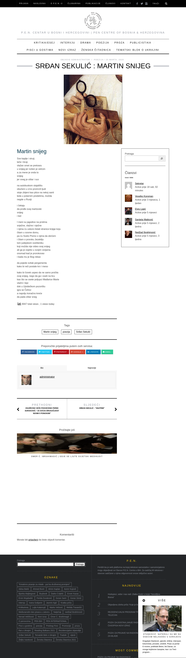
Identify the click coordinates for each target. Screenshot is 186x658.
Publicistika (140, 42)
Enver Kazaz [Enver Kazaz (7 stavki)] (73, 540)
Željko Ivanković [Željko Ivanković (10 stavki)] (26, 586)
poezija (66, 332)
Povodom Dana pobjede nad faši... (113, 614)
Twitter (44, 352)
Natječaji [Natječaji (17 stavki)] (57, 558)
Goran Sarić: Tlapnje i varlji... (111, 620)
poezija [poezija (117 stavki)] (39, 572)
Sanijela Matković (144, 219)
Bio (41, 368)
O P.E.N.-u (57, 3)
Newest (127, 177)
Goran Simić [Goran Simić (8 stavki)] (75, 544)
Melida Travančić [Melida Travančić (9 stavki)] (74, 553)
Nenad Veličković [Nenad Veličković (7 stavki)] (26, 563)
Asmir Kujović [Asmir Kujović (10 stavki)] (70, 535)
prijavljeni (33, 486)
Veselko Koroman (144, 196)
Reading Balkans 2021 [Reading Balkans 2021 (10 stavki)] (44, 576)
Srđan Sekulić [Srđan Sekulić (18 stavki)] (25, 581)
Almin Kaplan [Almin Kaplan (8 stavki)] (54, 535)
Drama (85, 42)
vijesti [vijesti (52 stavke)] (72, 581)
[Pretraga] (162, 158)
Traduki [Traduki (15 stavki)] (63, 581)
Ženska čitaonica (96, 50)
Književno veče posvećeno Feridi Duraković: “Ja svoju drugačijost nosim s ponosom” (42, 408)
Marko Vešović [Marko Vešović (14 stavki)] (56, 553)
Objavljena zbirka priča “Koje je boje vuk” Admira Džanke (133, 551)
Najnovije (92, 368)
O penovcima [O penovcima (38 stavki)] (24, 567)
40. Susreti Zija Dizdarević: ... (111, 609)
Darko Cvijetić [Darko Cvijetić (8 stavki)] (57, 540)
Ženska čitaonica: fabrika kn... (111, 637)
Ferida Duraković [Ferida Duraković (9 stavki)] (44, 544)
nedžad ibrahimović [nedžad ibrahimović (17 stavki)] (73, 558)
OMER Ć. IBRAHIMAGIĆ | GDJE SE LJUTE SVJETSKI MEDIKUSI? (67, 459)
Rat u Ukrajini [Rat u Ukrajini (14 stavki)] (25, 576)
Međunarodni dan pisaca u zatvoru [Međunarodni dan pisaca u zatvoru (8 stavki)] (34, 558)
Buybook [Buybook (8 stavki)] (43, 540)
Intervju (67, 42)
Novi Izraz (67, 50)
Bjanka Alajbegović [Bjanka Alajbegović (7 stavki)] (27, 540)
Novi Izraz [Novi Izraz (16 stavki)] (42, 563)
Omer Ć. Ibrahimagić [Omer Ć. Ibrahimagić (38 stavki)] (60, 563)
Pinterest (60, 352)
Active (131, 177)
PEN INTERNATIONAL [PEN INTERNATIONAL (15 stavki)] (56, 567)
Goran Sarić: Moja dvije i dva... (111, 626)
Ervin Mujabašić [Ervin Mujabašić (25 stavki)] (26, 544)
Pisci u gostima (40, 50)
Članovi (110, 3)
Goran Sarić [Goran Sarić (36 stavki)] (61, 544)
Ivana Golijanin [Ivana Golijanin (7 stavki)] (35, 549)
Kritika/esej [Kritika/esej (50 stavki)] (23, 553)
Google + (77, 352)
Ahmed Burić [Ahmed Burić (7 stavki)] (38, 535)
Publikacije (93, 3)
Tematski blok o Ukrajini (137, 50)
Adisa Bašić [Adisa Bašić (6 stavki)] (24, 535)
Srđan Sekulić (83, 332)
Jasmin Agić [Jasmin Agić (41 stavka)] (51, 549)
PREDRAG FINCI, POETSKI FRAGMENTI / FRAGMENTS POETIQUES (32, 459)
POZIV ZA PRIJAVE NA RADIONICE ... (115, 603)
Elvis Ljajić (140, 209)
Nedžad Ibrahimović (145, 232)
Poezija (102, 42)
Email (107, 352)
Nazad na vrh (155, 652)
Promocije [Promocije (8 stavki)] (66, 572)
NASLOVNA (39, 3)
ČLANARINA (74, 3)
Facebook (28, 352)
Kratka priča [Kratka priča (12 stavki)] (66, 549)
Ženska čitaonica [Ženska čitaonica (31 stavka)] (44, 586)
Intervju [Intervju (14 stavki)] (22, 549)
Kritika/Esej (44, 42)
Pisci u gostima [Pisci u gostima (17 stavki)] (25, 572)
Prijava (24, 3)
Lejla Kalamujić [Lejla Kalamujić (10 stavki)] (39, 553)
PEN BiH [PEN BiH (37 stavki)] (38, 567)
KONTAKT (126, 3)
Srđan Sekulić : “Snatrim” (92, 406)
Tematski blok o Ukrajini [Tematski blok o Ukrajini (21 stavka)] (45, 581)
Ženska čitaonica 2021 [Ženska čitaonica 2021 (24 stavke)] (66, 586)
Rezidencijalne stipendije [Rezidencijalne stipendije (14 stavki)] (70, 576)
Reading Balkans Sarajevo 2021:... (113, 631)
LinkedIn (93, 352)
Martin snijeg (50, 332)
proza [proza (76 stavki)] (77, 572)
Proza (119, 42)
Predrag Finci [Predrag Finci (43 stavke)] (52, 572)
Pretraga (129, 154)
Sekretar (139, 183)
